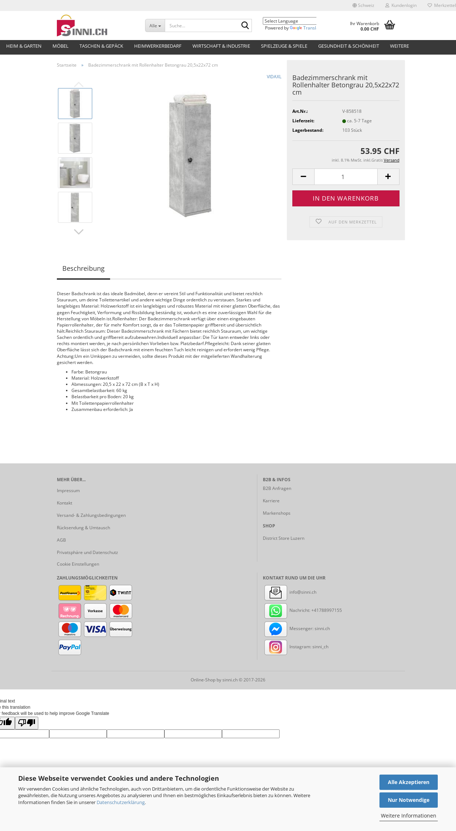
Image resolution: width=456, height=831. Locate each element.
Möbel (60, 46)
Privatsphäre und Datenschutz (87, 552)
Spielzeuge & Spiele (284, 46)
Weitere (399, 46)
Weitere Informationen (408, 815)
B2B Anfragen (277, 488)
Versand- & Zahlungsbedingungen (91, 515)
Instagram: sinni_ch (295, 647)
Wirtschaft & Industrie (221, 46)
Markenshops (277, 513)
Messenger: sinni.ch (296, 628)
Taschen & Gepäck (101, 46)
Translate (306, 28)
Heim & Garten (24, 46)
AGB (61, 540)
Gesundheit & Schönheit (348, 46)
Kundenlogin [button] (401, 5)
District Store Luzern (283, 538)
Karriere (271, 501)
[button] (363, 5)
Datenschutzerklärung (121, 802)
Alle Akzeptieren (408, 782)
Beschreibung (83, 268)
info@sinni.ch (289, 592)
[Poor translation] (26, 723)
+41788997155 (326, 610)
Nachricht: (287, 610)
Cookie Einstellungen (78, 564)
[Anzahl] (345, 177)
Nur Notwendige (408, 799)
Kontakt (64, 503)
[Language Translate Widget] (295, 21)
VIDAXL (274, 77)
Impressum (68, 490)
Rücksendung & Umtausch (83, 528)
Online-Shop (203, 680)
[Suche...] (155, 25)
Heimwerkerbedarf (158, 46)
